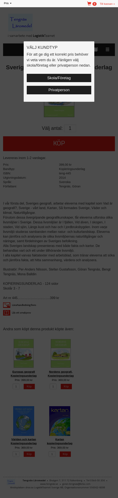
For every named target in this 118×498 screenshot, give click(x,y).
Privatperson (59, 90)
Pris (8, 3)
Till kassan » (107, 3)
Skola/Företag (59, 78)
